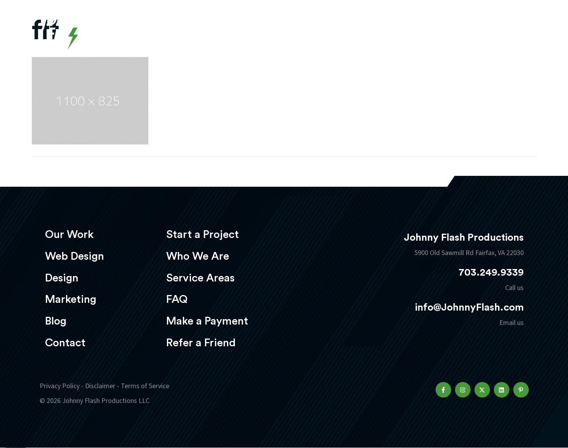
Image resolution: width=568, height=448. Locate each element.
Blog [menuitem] (55, 321)
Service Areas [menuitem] (200, 278)
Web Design (278, 29)
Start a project (483, 30)
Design (329, 29)
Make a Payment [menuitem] (207, 321)
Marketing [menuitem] (70, 299)
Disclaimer (100, 386)
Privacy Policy (60, 386)
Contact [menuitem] (65, 342)
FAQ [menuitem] (177, 299)
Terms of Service (145, 386)
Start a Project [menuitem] (202, 234)
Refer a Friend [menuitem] (201, 342)
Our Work (221, 29)
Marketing (379, 29)
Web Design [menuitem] (74, 256)
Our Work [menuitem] (69, 234)
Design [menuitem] (61, 278)
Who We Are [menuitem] (197, 256)
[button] (443, 390)
